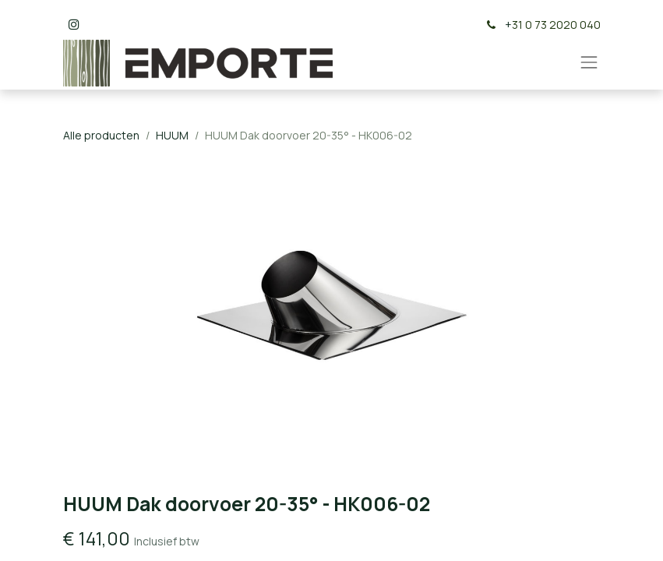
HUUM (172, 135)
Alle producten (101, 135)
